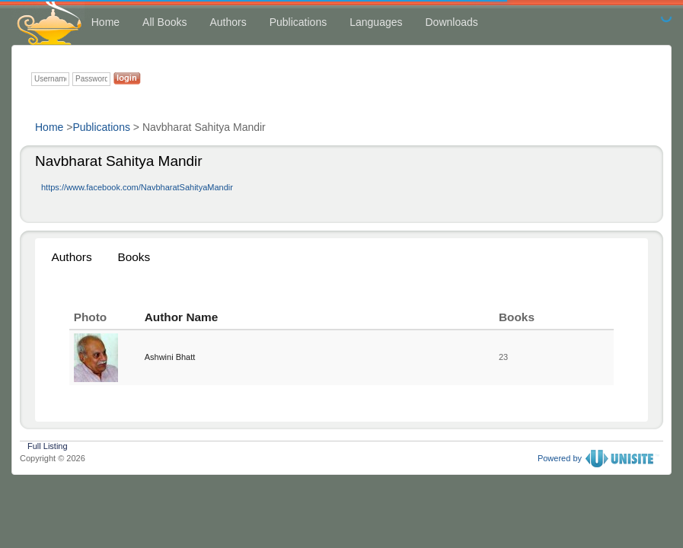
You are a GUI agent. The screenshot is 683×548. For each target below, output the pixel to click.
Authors (227, 22)
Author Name (182, 317)
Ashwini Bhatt (170, 357)
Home (105, 22)
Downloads (452, 22)
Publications (298, 22)
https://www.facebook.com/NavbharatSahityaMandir (137, 187)
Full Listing (47, 444)
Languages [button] (375, 22)
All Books (164, 22)
